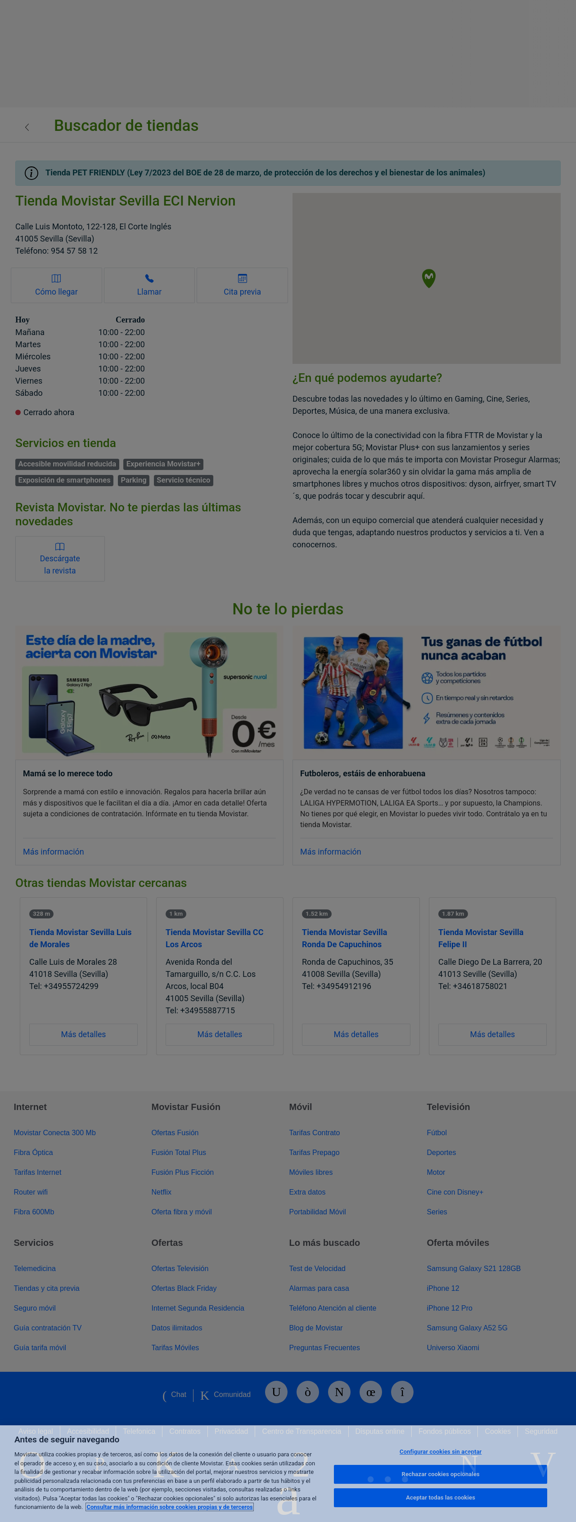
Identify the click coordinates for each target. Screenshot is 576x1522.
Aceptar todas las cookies (440, 1497)
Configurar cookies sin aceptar (441, 1451)
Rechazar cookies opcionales (441, 1474)
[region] (288, 1473)
